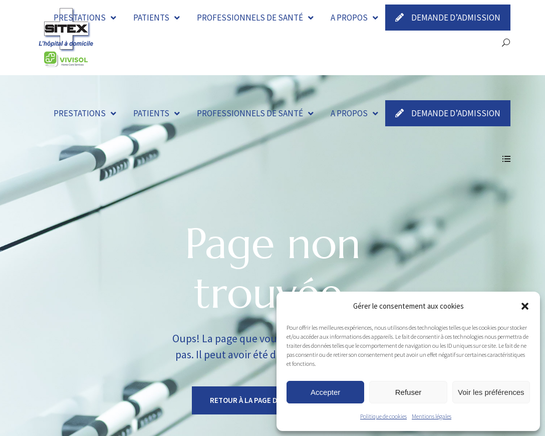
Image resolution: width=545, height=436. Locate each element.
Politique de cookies (383, 416)
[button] (525, 306)
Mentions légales (431, 416)
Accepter (325, 392)
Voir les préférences (491, 392)
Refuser (408, 392)
